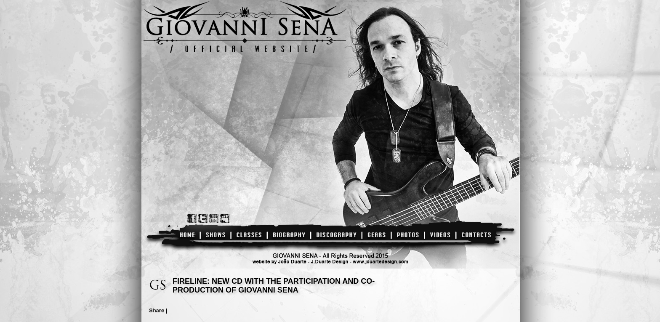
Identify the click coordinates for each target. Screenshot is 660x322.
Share (156, 310)
